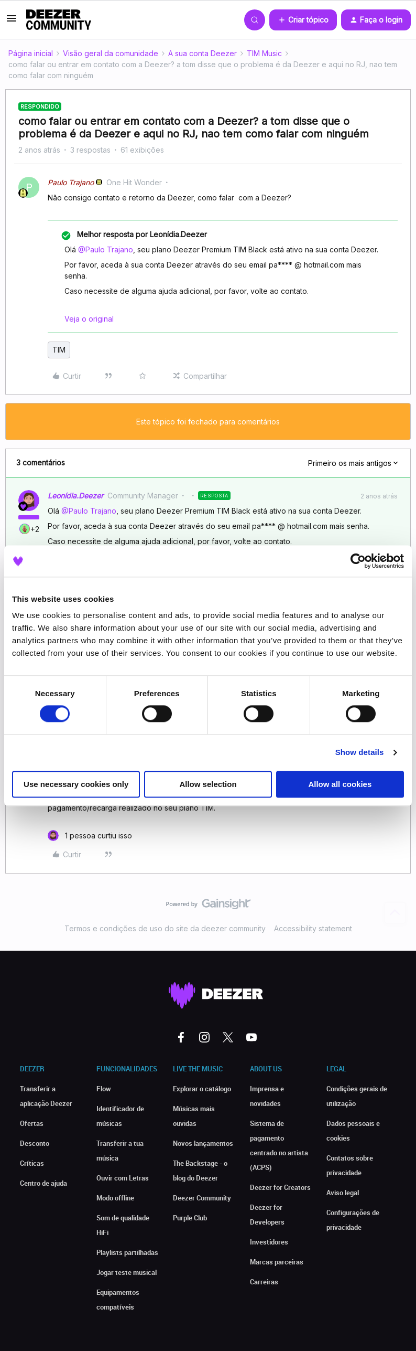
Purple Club (190, 1217)
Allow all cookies (339, 784)
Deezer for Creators (280, 1187)
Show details (359, 752)
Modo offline (115, 1198)
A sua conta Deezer (202, 53)
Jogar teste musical (126, 1272)
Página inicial (30, 53)
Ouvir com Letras (122, 1178)
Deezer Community (202, 1198)
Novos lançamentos (203, 1143)
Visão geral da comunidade (110, 53)
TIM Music (264, 53)
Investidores (269, 1242)
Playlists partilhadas (127, 1252)
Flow (103, 1088)
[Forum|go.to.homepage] (58, 19)
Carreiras (264, 1281)
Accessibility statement (313, 928)
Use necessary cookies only (76, 784)
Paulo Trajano (71, 182)
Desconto (34, 1143)
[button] (11, 21)
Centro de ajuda (43, 1183)
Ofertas (31, 1123)
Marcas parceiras (276, 1262)
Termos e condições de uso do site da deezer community (165, 928)
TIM (58, 349)
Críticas (32, 1163)
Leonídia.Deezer (75, 495)
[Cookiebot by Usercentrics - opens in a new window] (358, 561)
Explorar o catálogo (202, 1088)
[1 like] (90, 835)
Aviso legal (342, 1192)
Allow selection (207, 784)
